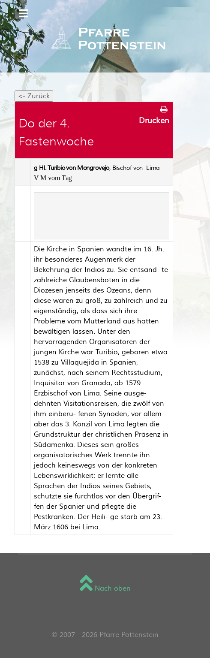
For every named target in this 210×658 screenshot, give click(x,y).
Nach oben (105, 588)
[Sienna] (105, 39)
